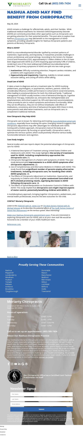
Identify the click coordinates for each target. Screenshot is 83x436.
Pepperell (9, 273)
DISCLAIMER (67, 418)
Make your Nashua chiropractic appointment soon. (28, 215)
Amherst (9, 286)
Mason (44, 273)
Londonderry (10, 275)
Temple (8, 282)
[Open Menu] (79, 5)
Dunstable (46, 270)
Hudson (8, 279)
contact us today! (46, 357)
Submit (41, 409)
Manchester (47, 275)
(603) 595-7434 (61, 3)
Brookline (9, 289)
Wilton (44, 282)
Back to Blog (12, 257)
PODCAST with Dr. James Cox (29, 206)
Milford (45, 286)
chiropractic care (21, 38)
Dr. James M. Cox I (63, 420)
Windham (9, 277)
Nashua (8, 270)
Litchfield (45, 284)
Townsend (46, 291)
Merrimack (46, 279)
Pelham (8, 284)
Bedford (45, 277)
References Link (14, 224)
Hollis (44, 289)
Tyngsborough (11, 291)
